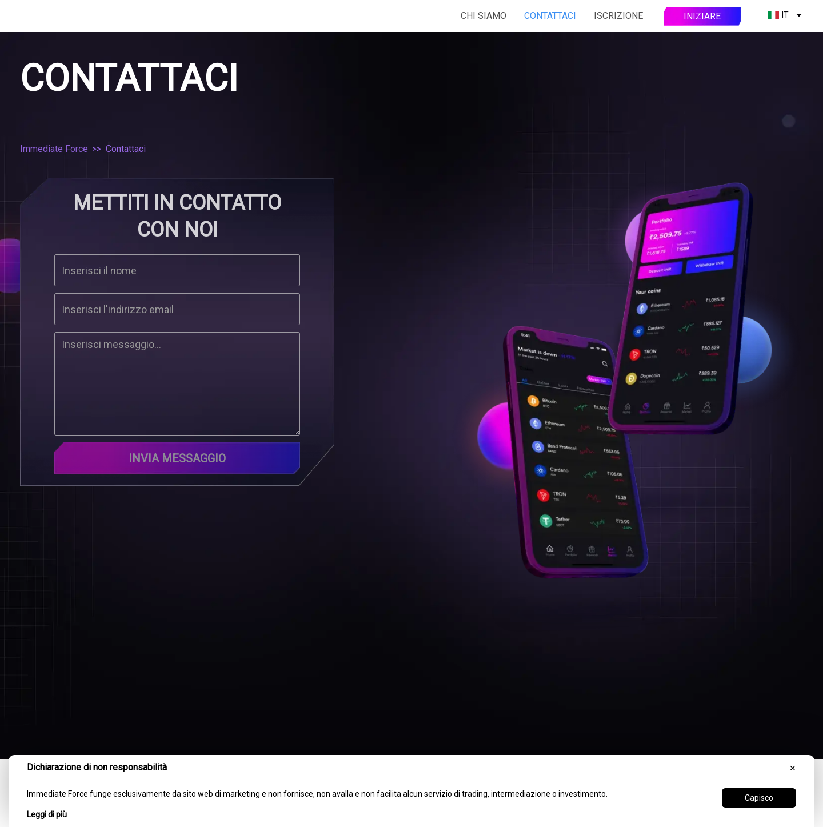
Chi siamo (483, 15)
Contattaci (550, 15)
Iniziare (702, 16)
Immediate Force (54, 148)
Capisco (759, 797)
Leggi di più (47, 814)
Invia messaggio (177, 458)
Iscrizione (618, 15)
